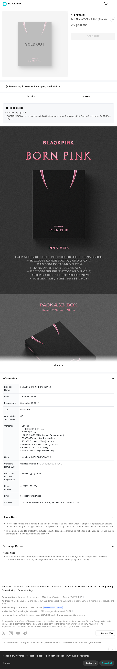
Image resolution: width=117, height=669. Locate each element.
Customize (90, 663)
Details (30, 96)
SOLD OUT (93, 36)
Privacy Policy (105, 586)
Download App (105, 633)
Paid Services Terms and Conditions (43, 586)
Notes (86, 96)
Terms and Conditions (12, 586)
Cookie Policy (8, 590)
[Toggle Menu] (112, 4)
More (58, 365)
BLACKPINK (77, 15)
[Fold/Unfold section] (58, 379)
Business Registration (53, 607)
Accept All (107, 663)
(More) (85, 656)
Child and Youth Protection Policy (80, 586)
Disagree (6, 663)
